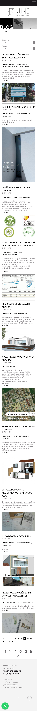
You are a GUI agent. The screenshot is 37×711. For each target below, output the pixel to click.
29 (28, 638)
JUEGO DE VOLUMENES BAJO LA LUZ (18, 107)
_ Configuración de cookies (13, 687)
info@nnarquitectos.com (11, 674)
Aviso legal (8, 679)
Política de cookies (10, 685)
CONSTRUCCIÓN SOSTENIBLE (22, 197)
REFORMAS (6, 439)
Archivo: (18, 47)
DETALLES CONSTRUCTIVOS (10, 67)
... (12, 638)
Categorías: (18, 41)
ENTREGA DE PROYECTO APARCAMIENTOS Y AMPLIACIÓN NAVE (17, 492)
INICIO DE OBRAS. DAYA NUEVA (16, 536)
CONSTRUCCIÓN (24, 67)
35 (12, 642)
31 (3, 642)
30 (31, 638)
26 (18, 638)
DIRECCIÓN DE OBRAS (8, 64)
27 (21, 638)
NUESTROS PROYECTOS (23, 113)
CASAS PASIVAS (7, 197)
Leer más (5, 80)
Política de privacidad (11, 682)
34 (9, 642)
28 (25, 638)
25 (15, 638)
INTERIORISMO (21, 64)
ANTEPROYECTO (7, 313)
